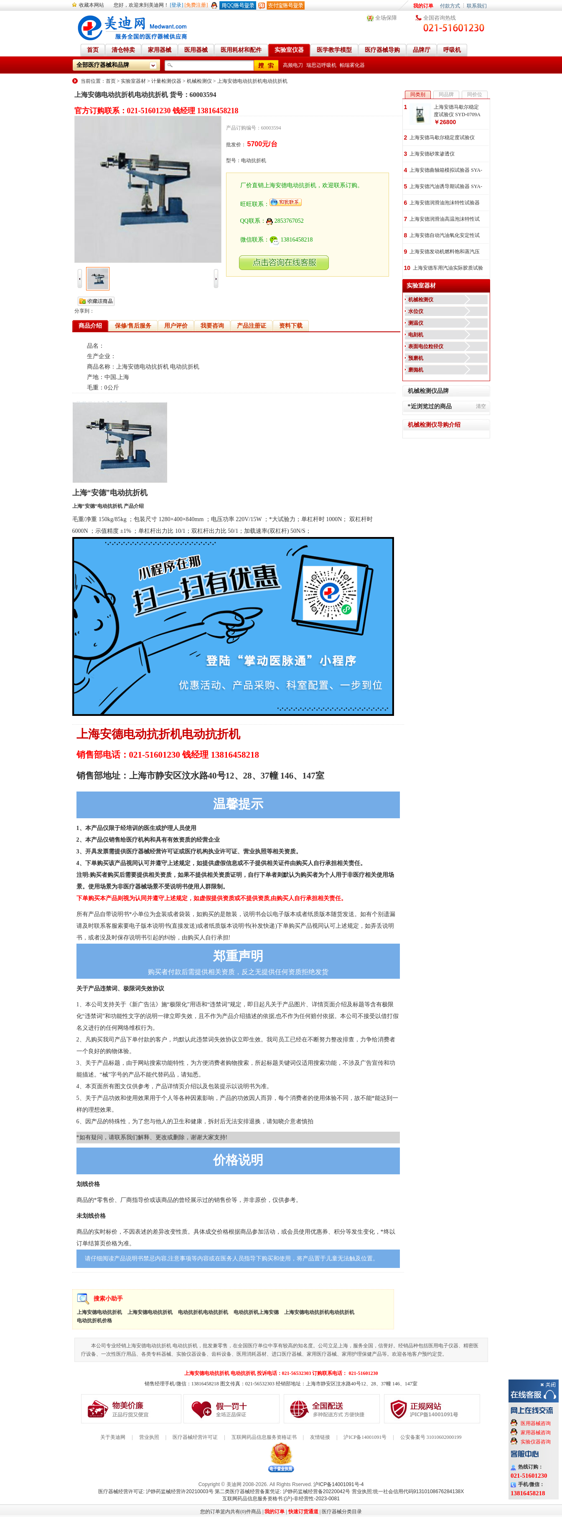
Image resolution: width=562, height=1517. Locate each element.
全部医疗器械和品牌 (102, 65)
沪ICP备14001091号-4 (338, 1484)
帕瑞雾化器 (352, 65)
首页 (111, 81)
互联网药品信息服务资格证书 (264, 1437)
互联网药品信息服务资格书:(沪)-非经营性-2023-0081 (281, 1499)
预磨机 (415, 358)
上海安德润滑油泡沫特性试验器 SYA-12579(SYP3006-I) (444, 203)
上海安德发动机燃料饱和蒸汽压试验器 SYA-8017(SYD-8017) (444, 252)
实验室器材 (133, 81)
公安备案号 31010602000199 (431, 1437)
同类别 (417, 94)
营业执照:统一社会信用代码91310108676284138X (408, 1491)
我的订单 (423, 6)
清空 (481, 406)
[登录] (176, 5)
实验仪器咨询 (536, 1442)
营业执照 (149, 1437)
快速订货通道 (303, 1511)
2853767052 (285, 221)
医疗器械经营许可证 (195, 1437)
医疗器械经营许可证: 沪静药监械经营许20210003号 (156, 1491)
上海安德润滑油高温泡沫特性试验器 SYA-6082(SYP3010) (444, 219)
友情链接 (320, 1437)
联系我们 (477, 6)
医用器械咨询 (536, 1423)
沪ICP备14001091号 (365, 1437)
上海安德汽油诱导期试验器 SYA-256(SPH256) (445, 187)
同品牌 (446, 94)
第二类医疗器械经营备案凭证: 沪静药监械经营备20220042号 (282, 1491)
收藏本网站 (91, 5)
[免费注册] (196, 5)
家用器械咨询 (536, 1433)
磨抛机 (415, 370)
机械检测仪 (199, 81)
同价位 (474, 94)
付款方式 (450, 6)
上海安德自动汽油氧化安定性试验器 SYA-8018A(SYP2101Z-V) (444, 235)
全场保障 (386, 18)
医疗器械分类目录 (342, 1511)
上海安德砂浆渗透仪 (432, 154)
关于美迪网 (112, 1437)
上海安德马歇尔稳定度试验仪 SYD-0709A (457, 110)
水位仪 (415, 311)
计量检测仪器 (166, 81)
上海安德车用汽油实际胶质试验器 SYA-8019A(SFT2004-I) (448, 268)
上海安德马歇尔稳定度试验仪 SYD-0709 (442, 138)
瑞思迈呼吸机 (321, 65)
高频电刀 (293, 65)
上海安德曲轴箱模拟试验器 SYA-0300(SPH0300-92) (445, 170)
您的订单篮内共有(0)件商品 (230, 1511)
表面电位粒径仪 (425, 346)
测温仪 (415, 323)
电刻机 (415, 335)
